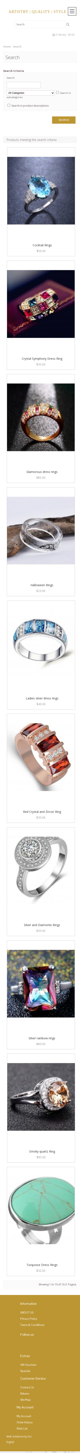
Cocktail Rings (42, 245)
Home (7, 46)
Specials (25, 1371)
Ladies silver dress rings (42, 698)
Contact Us (27, 1387)
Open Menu (72, 11)
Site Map (25, 1400)
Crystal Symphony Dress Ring (42, 359)
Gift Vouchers (28, 1365)
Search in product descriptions (30, 105)
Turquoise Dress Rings (42, 1265)
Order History (25, 1422)
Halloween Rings (42, 585)
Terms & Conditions (32, 1325)
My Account (24, 1416)
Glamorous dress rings (42, 472)
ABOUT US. (27, 1312)
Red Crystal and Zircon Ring (42, 812)
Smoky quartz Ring (42, 1151)
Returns (24, 1393)
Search (17, 46)
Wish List (22, 1428)
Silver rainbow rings (42, 1038)
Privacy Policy (28, 1319)
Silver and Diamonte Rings (42, 925)
